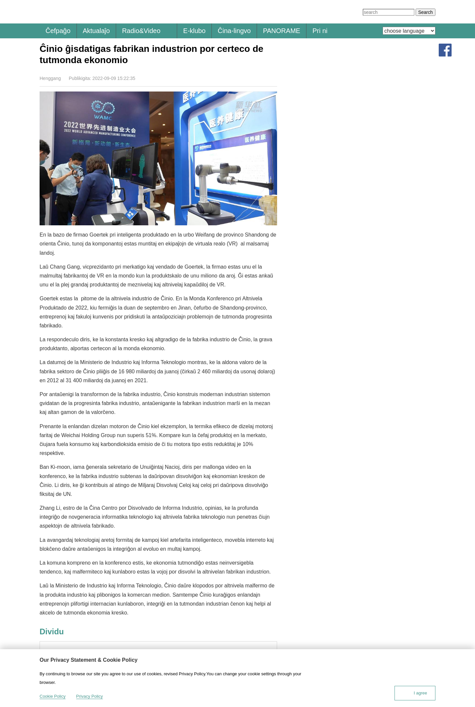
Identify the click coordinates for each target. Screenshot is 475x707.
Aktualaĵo (96, 30)
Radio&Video (141, 30)
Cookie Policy (53, 696)
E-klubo (194, 30)
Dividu (273, 78)
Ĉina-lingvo (234, 30)
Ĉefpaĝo (58, 30)
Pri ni (320, 30)
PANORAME (281, 30)
